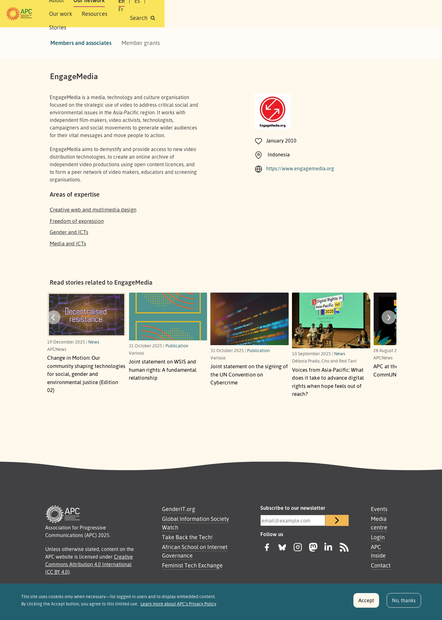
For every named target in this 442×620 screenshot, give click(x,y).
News (93, 342)
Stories (231, 13)
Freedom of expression (77, 221)
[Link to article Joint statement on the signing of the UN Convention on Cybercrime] (249, 319)
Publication (176, 345)
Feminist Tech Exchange (192, 565)
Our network (130, 13)
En (311, 13)
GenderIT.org (178, 508)
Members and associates (80, 42)
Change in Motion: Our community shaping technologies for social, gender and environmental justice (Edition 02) (86, 373)
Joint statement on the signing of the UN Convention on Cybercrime (249, 374)
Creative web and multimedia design (93, 209)
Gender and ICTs (69, 232)
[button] (380, 13)
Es (326, 13)
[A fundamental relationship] (168, 316)
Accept (366, 600)
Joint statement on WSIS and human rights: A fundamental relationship (162, 369)
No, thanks (404, 600)
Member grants (140, 42)
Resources (200, 13)
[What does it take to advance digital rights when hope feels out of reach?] (331, 320)
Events (379, 508)
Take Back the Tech (186, 537)
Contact (380, 565)
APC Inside (378, 551)
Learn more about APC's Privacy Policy (178, 604)
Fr (341, 13)
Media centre (379, 523)
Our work (166, 13)
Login (378, 537)
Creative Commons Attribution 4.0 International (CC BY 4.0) (89, 564)
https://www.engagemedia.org (300, 168)
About (97, 13)
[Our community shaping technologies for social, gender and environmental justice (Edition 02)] (86, 315)
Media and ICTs (68, 243)
